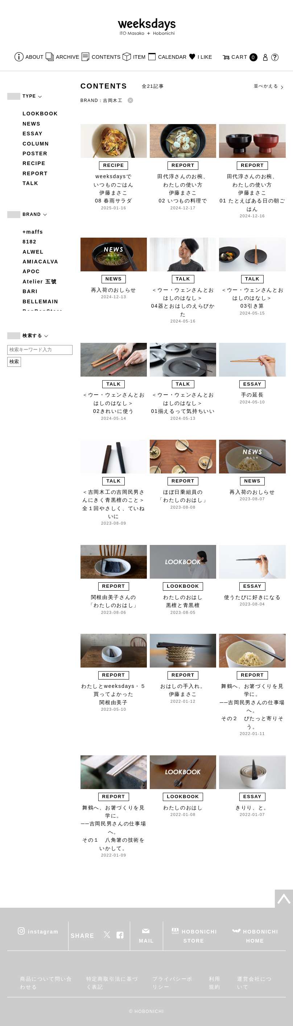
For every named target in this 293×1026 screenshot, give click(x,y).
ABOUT (34, 57)
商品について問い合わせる (46, 983)
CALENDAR (172, 57)
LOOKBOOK (40, 113)
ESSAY (32, 133)
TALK (30, 183)
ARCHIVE (67, 57)
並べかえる (269, 86)
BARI (30, 291)
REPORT (35, 173)
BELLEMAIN (40, 301)
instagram (43, 931)
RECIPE (34, 163)
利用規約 (214, 983)
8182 (29, 242)
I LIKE (205, 57)
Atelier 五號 (39, 281)
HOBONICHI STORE (199, 935)
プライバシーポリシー (172, 983)
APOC (31, 271)
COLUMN (35, 144)
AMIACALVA (40, 261)
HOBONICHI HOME (260, 935)
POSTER (35, 153)
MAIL (146, 941)
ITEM (139, 57)
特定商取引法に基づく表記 (112, 983)
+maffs (32, 232)
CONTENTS (106, 57)
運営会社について (254, 983)
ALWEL (33, 252)
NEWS (31, 124)
